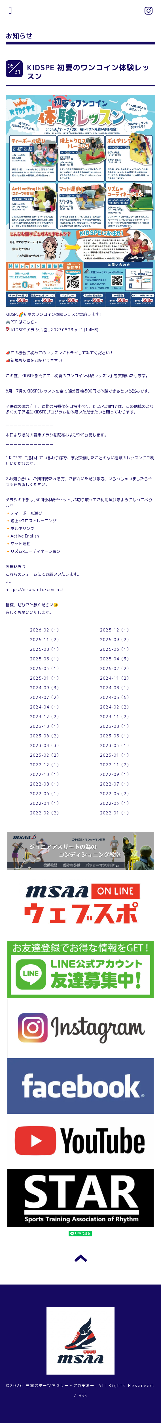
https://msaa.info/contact (35, 589)
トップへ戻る (80, 1258)
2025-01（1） (45, 678)
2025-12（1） (115, 630)
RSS (83, 1395)
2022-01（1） (115, 813)
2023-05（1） (115, 736)
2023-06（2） (45, 736)
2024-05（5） (115, 697)
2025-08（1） (45, 649)
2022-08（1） (45, 784)
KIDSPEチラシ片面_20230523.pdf (47, 329)
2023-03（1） (115, 745)
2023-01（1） (115, 755)
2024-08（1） (115, 687)
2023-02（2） (45, 755)
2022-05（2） (115, 793)
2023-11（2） (115, 716)
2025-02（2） (115, 668)
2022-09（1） (115, 774)
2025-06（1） (115, 649)
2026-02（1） (45, 630)
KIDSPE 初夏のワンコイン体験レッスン (88, 71)
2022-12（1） (45, 764)
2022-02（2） (45, 813)
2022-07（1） (115, 784)
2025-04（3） (115, 659)
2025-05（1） (45, 659)
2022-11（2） (115, 764)
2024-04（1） (45, 707)
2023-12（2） (45, 716)
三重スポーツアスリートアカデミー (60, 1385)
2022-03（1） (115, 803)
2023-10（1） (45, 726)
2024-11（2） (115, 678)
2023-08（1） (115, 726)
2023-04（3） (45, 745)
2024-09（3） (45, 687)
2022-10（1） (45, 774)
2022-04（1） (45, 803)
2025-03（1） (45, 668)
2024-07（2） (45, 697)
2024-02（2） (115, 707)
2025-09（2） (115, 639)
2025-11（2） (45, 639)
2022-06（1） (45, 793)
